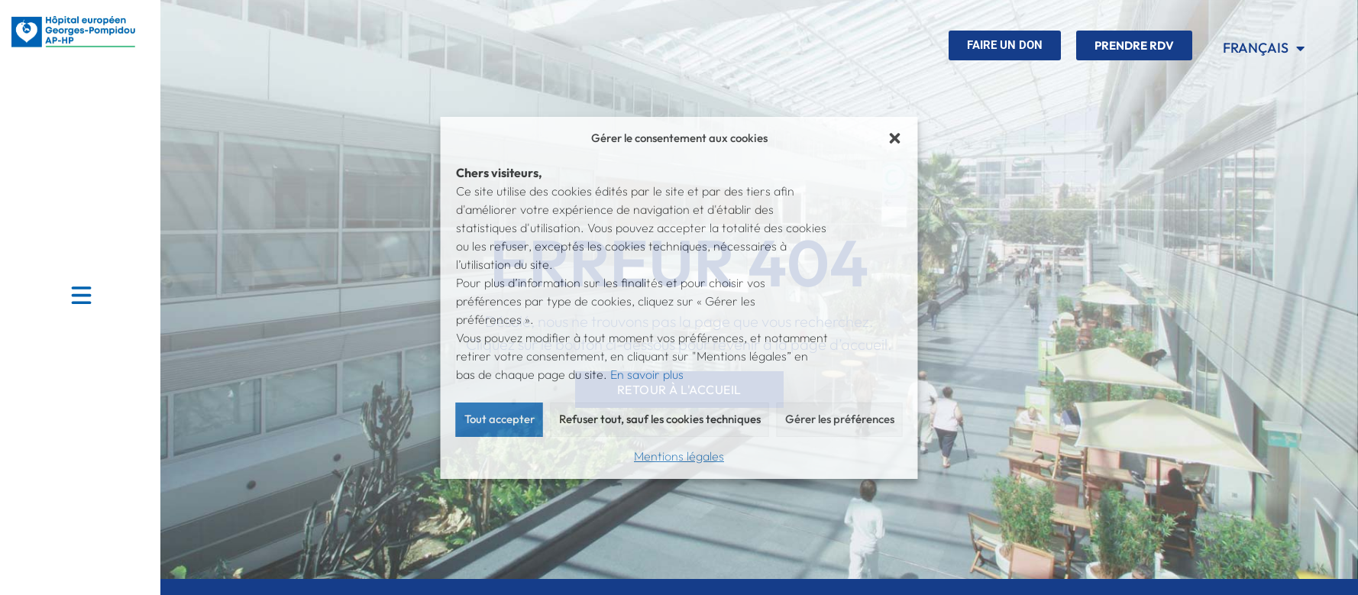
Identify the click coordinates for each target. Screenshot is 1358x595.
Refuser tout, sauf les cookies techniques (660, 419)
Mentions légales (679, 456)
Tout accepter (499, 419)
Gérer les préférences (839, 419)
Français (1264, 48)
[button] (895, 138)
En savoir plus (647, 374)
